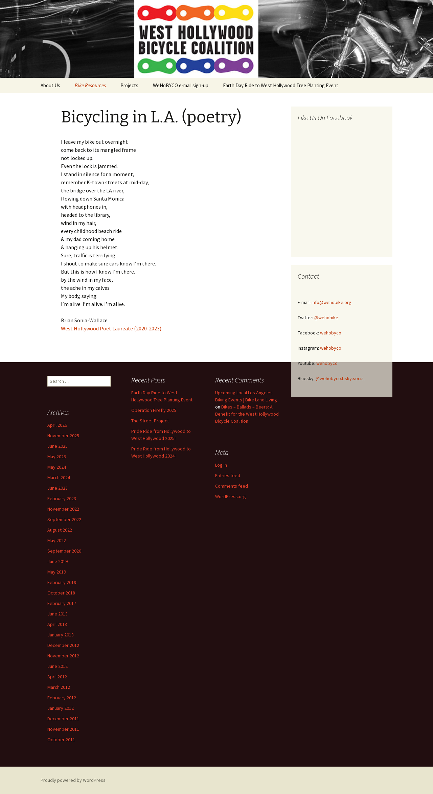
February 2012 (61, 698)
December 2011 (63, 719)
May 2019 (56, 572)
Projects (129, 85)
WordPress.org (230, 496)
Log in (221, 465)
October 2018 (61, 593)
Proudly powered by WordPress (73, 780)
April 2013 (57, 624)
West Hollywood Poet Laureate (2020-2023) (111, 328)
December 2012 (63, 645)
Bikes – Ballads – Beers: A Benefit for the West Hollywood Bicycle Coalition (247, 414)
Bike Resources (90, 85)
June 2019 (57, 561)
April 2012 (57, 677)
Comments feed (231, 486)
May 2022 (56, 540)
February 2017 (61, 603)
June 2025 (57, 446)
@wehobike (326, 317)
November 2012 (63, 656)
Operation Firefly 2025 (153, 410)
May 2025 (56, 456)
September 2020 (64, 551)
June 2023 (57, 488)
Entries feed (227, 475)
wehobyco (330, 333)
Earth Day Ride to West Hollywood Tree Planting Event (280, 85)
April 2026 (57, 425)
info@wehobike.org (331, 302)
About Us (50, 85)
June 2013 (57, 614)
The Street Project (150, 421)
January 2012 (60, 708)
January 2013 (60, 635)
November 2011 (63, 729)
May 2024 (56, 467)
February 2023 (61, 498)
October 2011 (61, 740)
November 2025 (63, 436)
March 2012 (58, 687)
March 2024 (58, 477)
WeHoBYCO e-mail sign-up (180, 85)
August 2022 (59, 530)
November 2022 (63, 509)
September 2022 (64, 519)
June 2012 (57, 666)
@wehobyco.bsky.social (340, 378)
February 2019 (61, 582)
